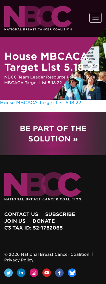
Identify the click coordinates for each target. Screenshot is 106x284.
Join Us (14, 221)
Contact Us (21, 214)
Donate (44, 221)
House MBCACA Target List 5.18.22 (40, 102)
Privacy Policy (19, 260)
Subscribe (60, 214)
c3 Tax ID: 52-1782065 (33, 228)
